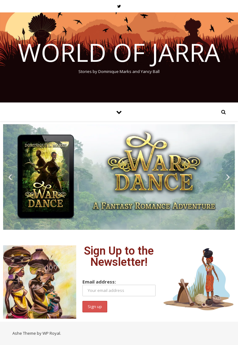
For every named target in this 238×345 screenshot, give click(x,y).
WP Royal (51, 333)
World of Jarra (119, 52)
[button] (10, 177)
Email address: (119, 287)
